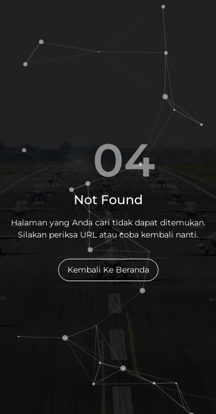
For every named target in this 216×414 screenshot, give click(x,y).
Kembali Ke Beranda (108, 269)
